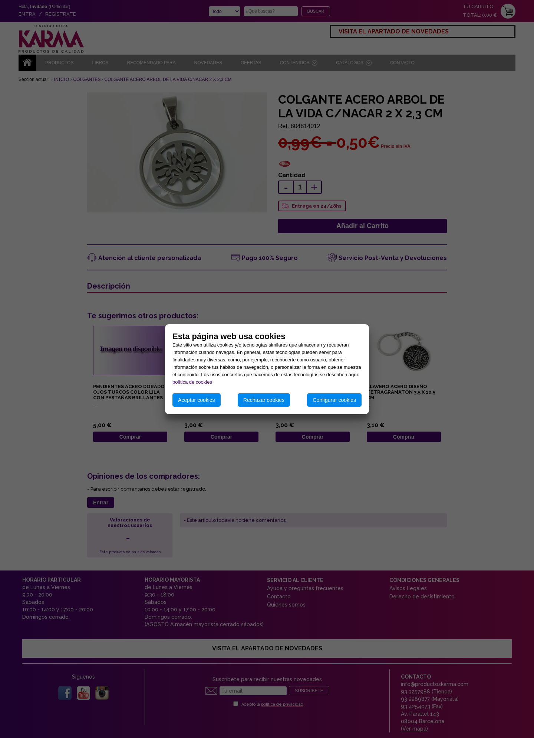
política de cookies (192, 382)
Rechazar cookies (263, 400)
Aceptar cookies (196, 400)
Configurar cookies (334, 400)
